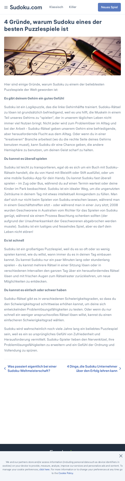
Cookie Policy (65, 473)
